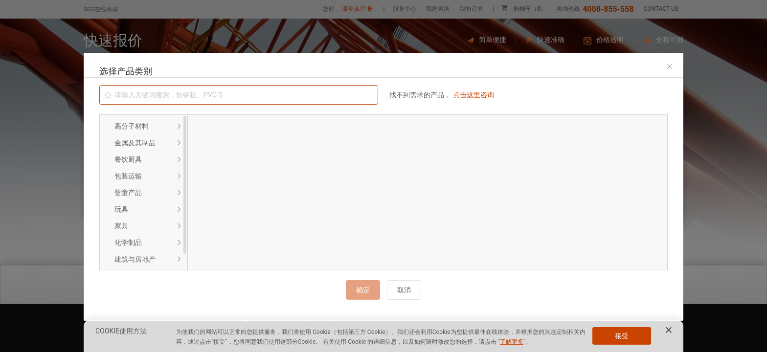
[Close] (670, 66)
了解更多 (511, 341)
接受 (622, 336)
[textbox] (238, 95)
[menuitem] (143, 126)
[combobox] (238, 95)
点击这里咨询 (473, 95)
